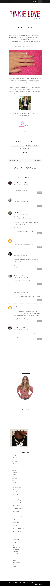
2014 (13, 480)
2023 (13, 461)
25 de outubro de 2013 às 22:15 (21, 309)
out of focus (16, 511)
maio (14, 556)
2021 (13, 466)
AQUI (28, 87)
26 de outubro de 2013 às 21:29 (21, 329)
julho (14, 551)
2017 (13, 474)
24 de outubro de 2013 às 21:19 (20, 184)
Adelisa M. (17, 199)
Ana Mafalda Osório (20, 182)
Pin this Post (26, 148)
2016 (13, 476)
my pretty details (17, 531)
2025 (13, 457)
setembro (15, 547)
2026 (13, 455)
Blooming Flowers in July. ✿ (21, 190)
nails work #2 (16, 505)
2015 (13, 478)
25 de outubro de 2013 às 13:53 (21, 292)
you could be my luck (18, 517)
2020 (13, 468)
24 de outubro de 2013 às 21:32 (21, 201)
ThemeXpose (32, 582)
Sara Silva (17, 212)
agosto (15, 549)
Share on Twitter (33, 145)
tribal (14, 542)
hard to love (16, 534)
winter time (16, 522)
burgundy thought (17, 500)
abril (14, 558)
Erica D (16, 253)
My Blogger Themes (17, 582)
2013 (13, 483)
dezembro (15, 485)
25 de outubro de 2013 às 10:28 (21, 277)
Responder (39, 192)
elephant (15, 491)
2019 (13, 470)
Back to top (38, 584)
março (15, 560)
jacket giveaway (17, 519)
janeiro (15, 564)
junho (14, 553)
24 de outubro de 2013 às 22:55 (21, 242)
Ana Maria (17, 240)
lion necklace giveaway (19, 502)
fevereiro (15, 562)
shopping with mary (18, 508)
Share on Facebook (18, 145)
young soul (15, 525)
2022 (13, 463)
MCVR (15, 306)
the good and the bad (18, 528)
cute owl (15, 497)
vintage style (16, 514)
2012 (13, 566)
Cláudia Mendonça (20, 327)
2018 (13, 472)
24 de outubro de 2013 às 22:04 (21, 214)
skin (14, 536)
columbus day (16, 539)
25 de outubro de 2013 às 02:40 (21, 255)
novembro (16, 487)
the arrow (15, 545)
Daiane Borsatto (19, 275)
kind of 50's (16, 494)
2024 (13, 459)
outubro (15, 489)
